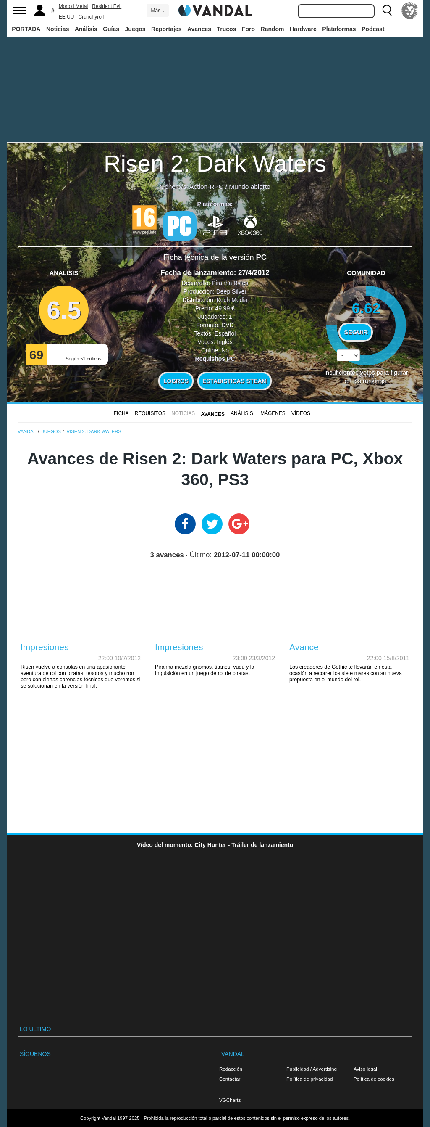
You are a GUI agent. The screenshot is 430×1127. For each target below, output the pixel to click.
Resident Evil (106, 6)
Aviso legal (365, 1068)
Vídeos (300, 413)
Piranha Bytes (230, 283)
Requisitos (150, 413)
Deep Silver (231, 291)
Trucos (226, 29)
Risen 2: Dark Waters (215, 163)
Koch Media (231, 299)
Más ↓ (157, 10)
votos (366, 375)
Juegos (135, 29)
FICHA (121, 413)
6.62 (366, 308)
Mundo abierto (249, 186)
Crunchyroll (91, 17)
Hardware (303, 29)
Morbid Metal (73, 6)
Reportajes (166, 29)
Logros (176, 381)
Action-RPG (206, 186)
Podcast (373, 29)
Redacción (230, 1068)
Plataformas (339, 29)
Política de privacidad (309, 1079)
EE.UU (66, 17)
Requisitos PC (215, 358)
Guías (111, 29)
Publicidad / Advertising (311, 1068)
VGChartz (230, 1100)
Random (272, 29)
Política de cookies (374, 1079)
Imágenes (272, 413)
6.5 (64, 310)
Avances (199, 29)
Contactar (229, 1079)
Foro (248, 29)
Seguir (355, 332)
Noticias (57, 29)
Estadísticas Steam (234, 381)
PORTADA (26, 29)
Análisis (86, 29)
